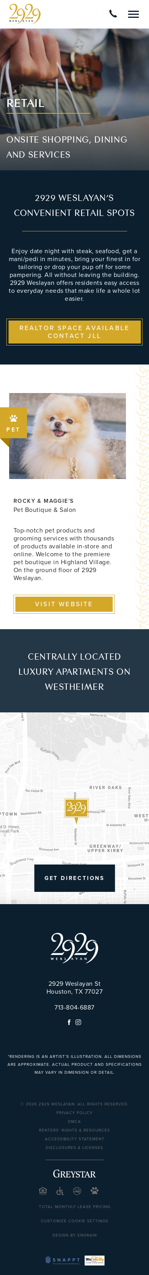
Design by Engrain (74, 1235)
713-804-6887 (74, 1008)
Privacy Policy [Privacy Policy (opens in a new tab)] (74, 1113)
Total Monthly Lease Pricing (74, 1206)
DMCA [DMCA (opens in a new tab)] (74, 1121)
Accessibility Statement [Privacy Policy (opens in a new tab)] (74, 1139)
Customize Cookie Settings (74, 1221)
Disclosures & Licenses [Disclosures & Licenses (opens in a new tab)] (74, 1147)
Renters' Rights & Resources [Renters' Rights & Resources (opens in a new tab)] (74, 1130)
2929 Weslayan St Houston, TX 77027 (74, 988)
